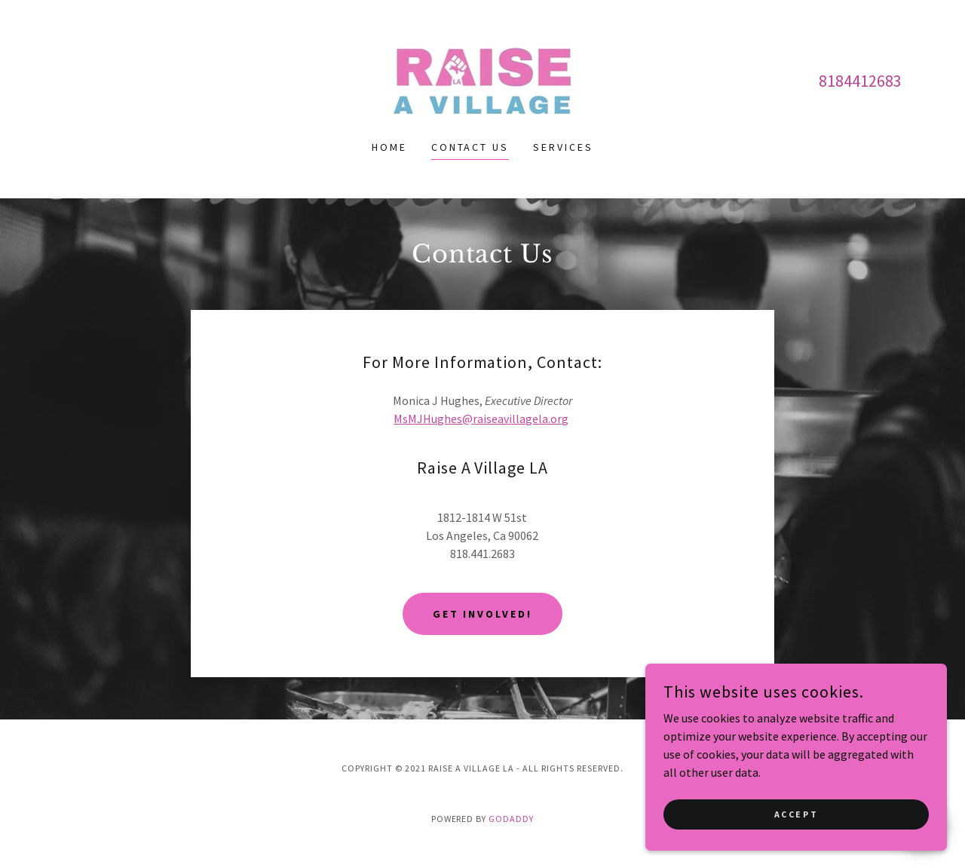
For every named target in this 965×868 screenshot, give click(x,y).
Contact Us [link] (470, 147)
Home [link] (389, 147)
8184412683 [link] (860, 80)
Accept (796, 814)
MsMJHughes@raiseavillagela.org (481, 418)
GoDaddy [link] (511, 818)
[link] (482, 79)
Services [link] (563, 147)
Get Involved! (483, 614)
